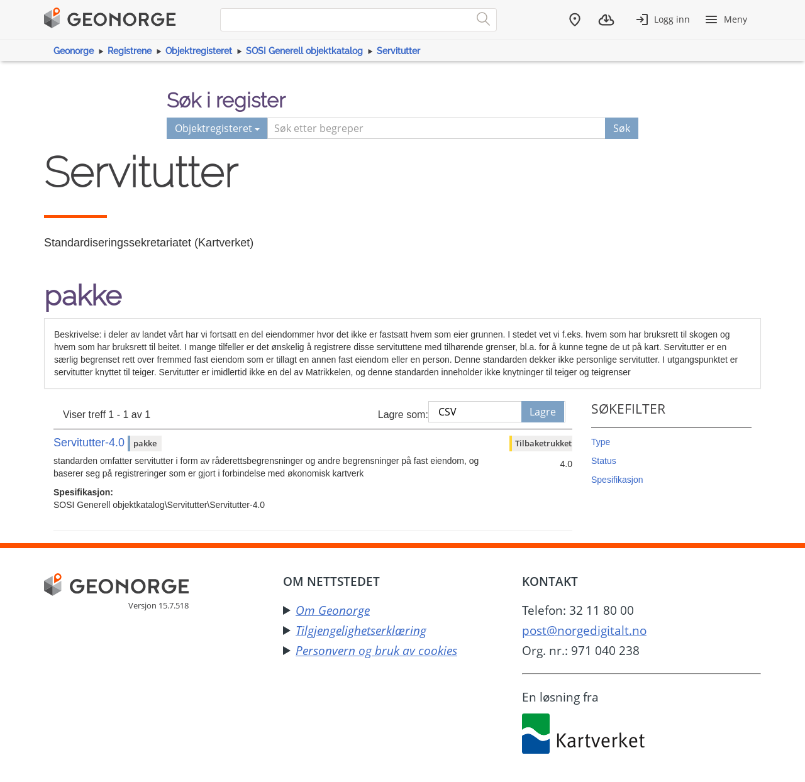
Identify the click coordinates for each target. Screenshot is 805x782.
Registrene (130, 51)
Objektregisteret (198, 51)
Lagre (543, 412)
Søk (621, 128)
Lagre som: (403, 414)
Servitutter (398, 51)
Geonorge (73, 51)
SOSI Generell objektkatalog (304, 51)
